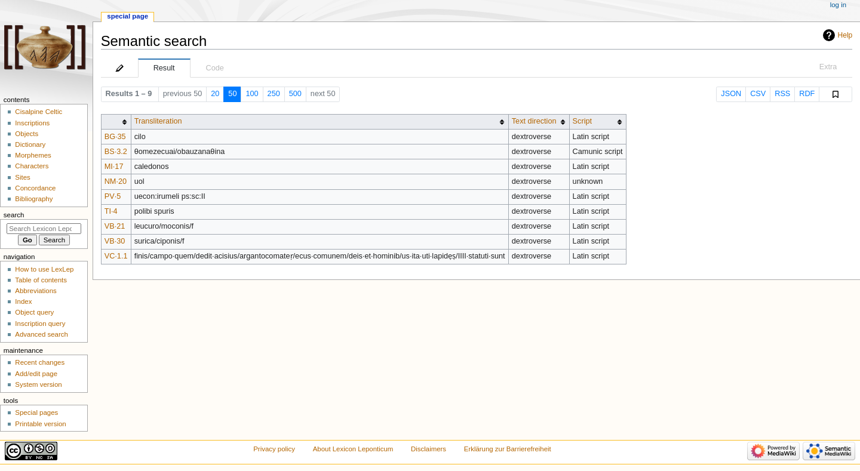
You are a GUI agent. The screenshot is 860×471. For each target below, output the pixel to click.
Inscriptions (32, 123)
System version (38, 384)
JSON (731, 94)
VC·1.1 (116, 256)
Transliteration (158, 121)
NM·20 (116, 181)
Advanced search (41, 334)
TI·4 (111, 211)
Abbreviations (35, 290)
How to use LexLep (44, 269)
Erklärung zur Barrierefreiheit (507, 448)
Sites (22, 177)
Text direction (534, 121)
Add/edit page (36, 373)
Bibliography (34, 198)
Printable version (40, 423)
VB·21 (115, 226)
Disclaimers (428, 448)
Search (14, 214)
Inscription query (40, 323)
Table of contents (41, 280)
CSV (758, 94)
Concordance (35, 188)
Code (215, 68)
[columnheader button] (116, 121)
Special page (127, 16)
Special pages (36, 412)
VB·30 (115, 241)
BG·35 (115, 137)
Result (164, 68)
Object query (34, 312)
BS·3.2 (116, 151)
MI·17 (114, 166)
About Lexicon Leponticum (353, 448)
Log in (838, 4)
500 (295, 94)
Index (23, 301)
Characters (31, 166)
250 (274, 94)
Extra (828, 67)
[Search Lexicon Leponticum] (44, 228)
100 (251, 94)
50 (232, 94)
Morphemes (33, 155)
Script (582, 121)
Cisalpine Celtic (38, 111)
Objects (26, 133)
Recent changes (39, 362)
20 (215, 94)
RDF (807, 94)
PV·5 (113, 196)
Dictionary (30, 144)
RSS (782, 94)
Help (845, 35)
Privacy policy (274, 448)
